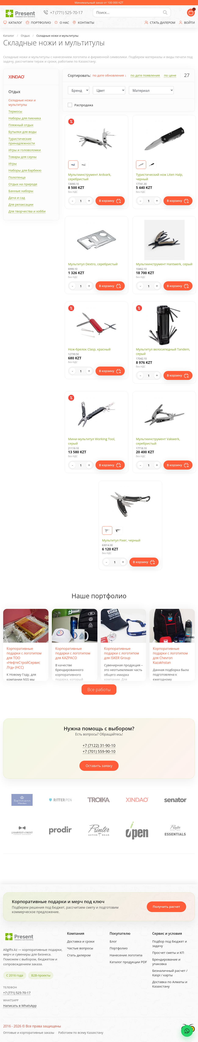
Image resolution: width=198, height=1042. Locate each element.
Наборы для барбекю (24, 170)
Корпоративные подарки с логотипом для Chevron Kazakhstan (170, 655)
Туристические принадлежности (21, 141)
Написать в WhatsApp (20, 1005)
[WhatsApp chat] (187, 1031)
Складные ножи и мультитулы (22, 102)
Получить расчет (166, 906)
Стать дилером (79, 955)
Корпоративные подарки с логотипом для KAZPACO (72, 653)
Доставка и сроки (80, 941)
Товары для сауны (22, 157)
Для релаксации (20, 204)
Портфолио (119, 948)
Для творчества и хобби (27, 211)
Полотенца (16, 177)
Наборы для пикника (24, 118)
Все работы (99, 689)
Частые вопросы (80, 948)
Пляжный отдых (20, 125)
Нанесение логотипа (126, 955)
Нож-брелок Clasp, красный (89, 349)
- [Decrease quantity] (72, 200)
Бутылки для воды (22, 132)
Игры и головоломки (24, 150)
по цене (170, 75)
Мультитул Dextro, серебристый (93, 264)
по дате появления (145, 75)
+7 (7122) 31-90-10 (99, 745)
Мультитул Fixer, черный (121, 540)
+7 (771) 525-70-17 (66, 12)
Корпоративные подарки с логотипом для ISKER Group (121, 653)
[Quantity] (80, 201)
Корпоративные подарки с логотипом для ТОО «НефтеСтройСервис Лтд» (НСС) (24, 658)
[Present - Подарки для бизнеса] (21, 12)
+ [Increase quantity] (89, 200)
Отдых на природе (22, 184)
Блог (113, 941)
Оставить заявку (99, 765)
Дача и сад (16, 197)
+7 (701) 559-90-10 (99, 751)
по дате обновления (109, 75)
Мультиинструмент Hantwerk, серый (164, 264)
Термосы (15, 111)
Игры (12, 163)
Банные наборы (20, 191)
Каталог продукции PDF (128, 962)
